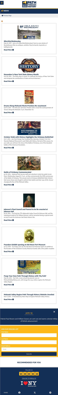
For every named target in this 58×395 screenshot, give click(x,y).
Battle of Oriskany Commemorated (17, 172)
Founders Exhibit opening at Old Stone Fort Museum (24, 245)
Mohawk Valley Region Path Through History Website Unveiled (29, 294)
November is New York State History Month (21, 74)
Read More (9, 50)
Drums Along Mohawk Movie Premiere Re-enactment (25, 106)
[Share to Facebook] (19, 392)
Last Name (4, 339)
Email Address (5, 346)
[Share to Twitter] (35, 392)
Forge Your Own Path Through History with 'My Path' (25, 276)
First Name (4, 332)
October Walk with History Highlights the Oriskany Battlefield (28, 137)
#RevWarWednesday (12, 41)
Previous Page (6, 15)
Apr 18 (28, 313)
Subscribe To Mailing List (29, 378)
